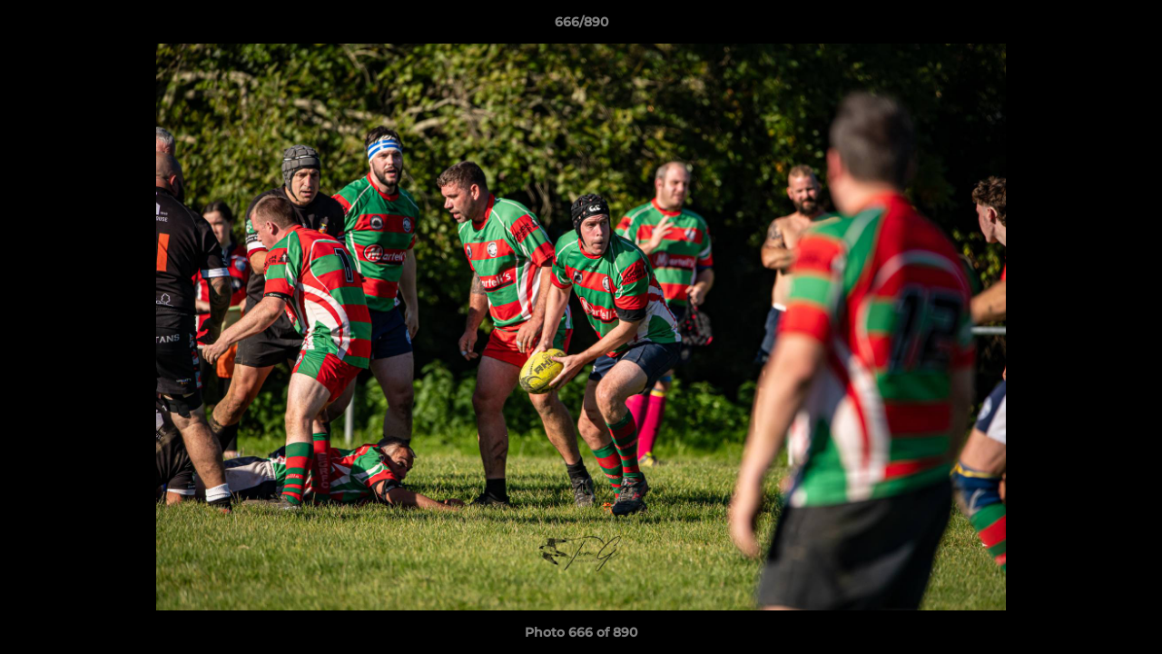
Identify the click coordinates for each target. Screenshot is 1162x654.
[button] (1129, 26)
